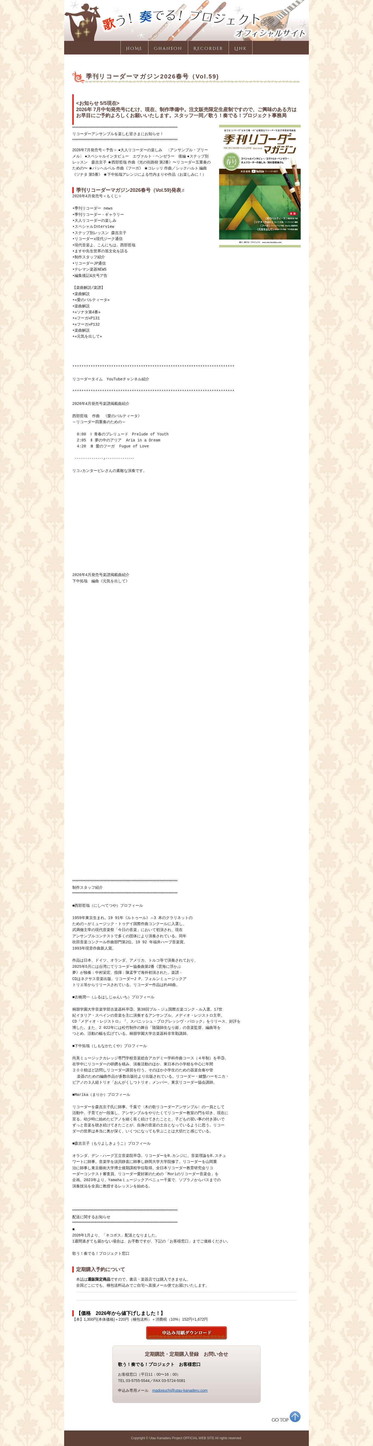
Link (240, 48)
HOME (134, 48)
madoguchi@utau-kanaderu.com (179, 1390)
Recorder (208, 48)
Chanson (168, 48)
